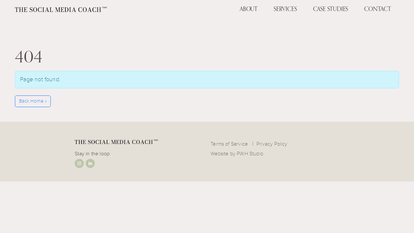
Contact (377, 8)
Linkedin (90, 163)
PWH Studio (250, 154)
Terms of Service (229, 144)
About (248, 8)
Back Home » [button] (33, 101)
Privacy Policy (272, 144)
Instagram (79, 163)
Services (285, 8)
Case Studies (330, 8)
